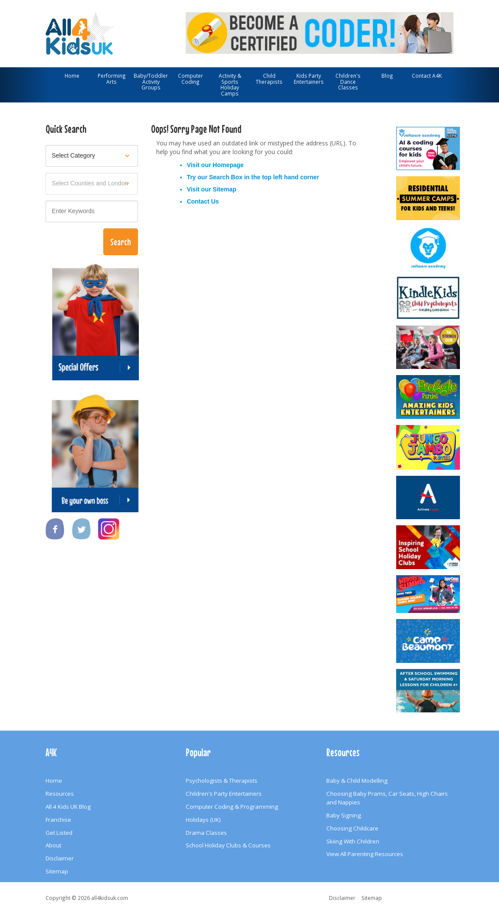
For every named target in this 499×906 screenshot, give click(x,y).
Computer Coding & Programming (232, 806)
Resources (60, 793)
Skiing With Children (352, 841)
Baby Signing (343, 815)
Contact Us (203, 201)
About (53, 845)
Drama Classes (206, 833)
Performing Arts (112, 78)
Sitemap (224, 189)
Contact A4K (427, 75)
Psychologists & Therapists (221, 780)
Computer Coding (190, 78)
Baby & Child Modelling (356, 780)
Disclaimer (60, 858)
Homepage (228, 164)
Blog (387, 75)
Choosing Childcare (352, 828)
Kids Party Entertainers (309, 78)
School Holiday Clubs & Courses (228, 845)
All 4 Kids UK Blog (68, 806)
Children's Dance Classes (348, 81)
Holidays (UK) (203, 820)
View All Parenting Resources (364, 854)
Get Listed (59, 833)
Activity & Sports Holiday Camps (230, 84)
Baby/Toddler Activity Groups (151, 81)
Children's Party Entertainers (224, 793)
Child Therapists (269, 78)
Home (72, 75)
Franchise (58, 820)
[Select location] (92, 183)
